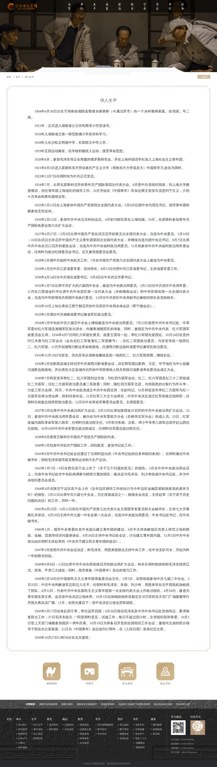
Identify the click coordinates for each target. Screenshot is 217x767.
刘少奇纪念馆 (183, 704)
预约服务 (157, 724)
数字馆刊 (102, 729)
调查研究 (140, 747)
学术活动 (102, 733)
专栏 (170, 7)
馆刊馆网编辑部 (105, 724)
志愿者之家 (85, 729)
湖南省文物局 (107, 704)
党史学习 (139, 733)
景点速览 (124, 724)
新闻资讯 (22, 733)
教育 (132, 7)
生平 (94, 7)
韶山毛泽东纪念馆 (163, 704)
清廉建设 (140, 743)
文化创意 (69, 729)
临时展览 (53, 729)
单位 (81, 7)
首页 (69, 7)
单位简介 (22, 724)
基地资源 (84, 724)
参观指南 (157, 729)
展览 (107, 7)
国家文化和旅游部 (48, 704)
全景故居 (124, 738)
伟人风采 (38, 733)
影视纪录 (38, 738)
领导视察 (22, 747)
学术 (144, 7)
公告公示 (22, 738)
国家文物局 (67, 704)
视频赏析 (124, 733)
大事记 (21, 743)
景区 (157, 7)
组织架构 (22, 729)
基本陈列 (53, 724)
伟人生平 (29, 77)
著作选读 (38, 729)
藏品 (119, 7)
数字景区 (124, 729)
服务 (182, 7)
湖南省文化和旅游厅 (87, 704)
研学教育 (84, 738)
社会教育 (84, 743)
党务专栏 (139, 724)
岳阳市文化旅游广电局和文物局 (134, 704)
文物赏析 (69, 724)
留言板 (156, 733)
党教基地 (84, 733)
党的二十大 (141, 738)
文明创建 (139, 729)
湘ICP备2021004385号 (118, 763)
